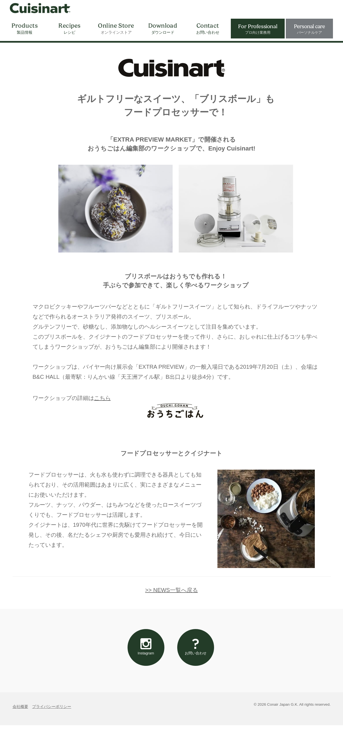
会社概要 (20, 714)
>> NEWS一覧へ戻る (171, 590)
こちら (102, 398)
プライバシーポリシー (51, 714)
